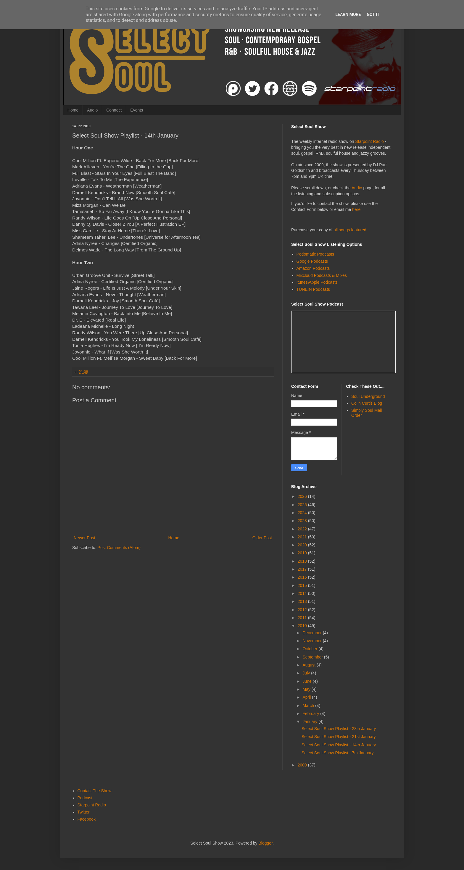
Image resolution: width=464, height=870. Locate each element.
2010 (303, 625)
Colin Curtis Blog (366, 403)
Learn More (348, 14)
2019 (303, 553)
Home (72, 110)
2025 (303, 504)
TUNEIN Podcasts (313, 289)
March (308, 705)
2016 (303, 577)
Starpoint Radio (369, 141)
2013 (303, 601)
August (309, 665)
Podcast (85, 797)
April (307, 697)
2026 (303, 496)
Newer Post (84, 537)
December (312, 632)
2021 (303, 537)
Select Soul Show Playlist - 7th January (338, 752)
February (311, 713)
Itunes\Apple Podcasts (317, 282)
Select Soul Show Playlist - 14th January (339, 745)
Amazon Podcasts (313, 268)
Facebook (87, 819)
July (306, 673)
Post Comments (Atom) (119, 547)
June (307, 681)
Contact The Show (95, 790)
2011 (303, 617)
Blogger (266, 843)
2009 (303, 765)
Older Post (262, 537)
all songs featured (350, 229)
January (310, 721)
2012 (303, 609)
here (356, 209)
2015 (303, 585)
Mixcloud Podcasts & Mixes (322, 275)
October (310, 648)
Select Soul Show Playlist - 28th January (339, 728)
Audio (92, 110)
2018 (303, 561)
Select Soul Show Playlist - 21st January (339, 736)
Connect (114, 110)
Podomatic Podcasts (315, 254)
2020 (303, 545)
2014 (303, 593)
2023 (303, 520)
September (313, 657)
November (312, 640)
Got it (373, 14)
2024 (303, 512)
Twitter (84, 812)
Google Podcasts (312, 261)
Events (136, 110)
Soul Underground (368, 396)
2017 (303, 569)
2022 (303, 529)
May (306, 689)
